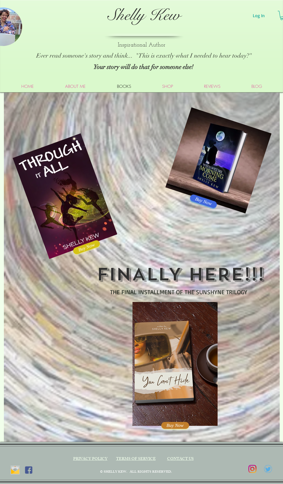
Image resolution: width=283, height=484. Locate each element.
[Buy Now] (175, 425)
